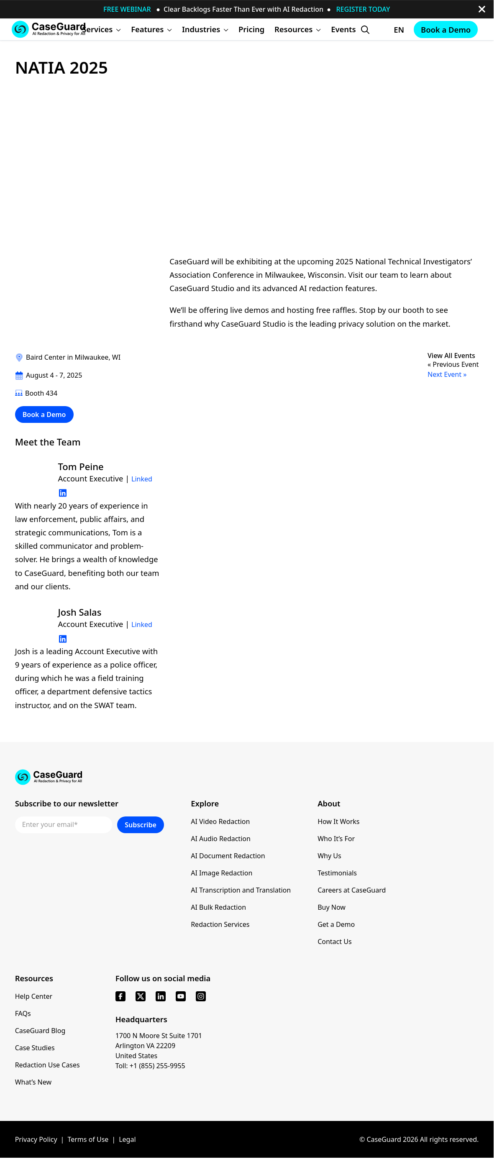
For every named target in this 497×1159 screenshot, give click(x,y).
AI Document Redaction (228, 855)
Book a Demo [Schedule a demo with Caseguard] (446, 29)
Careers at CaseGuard (352, 890)
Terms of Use (87, 1139)
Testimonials (337, 873)
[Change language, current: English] (391, 30)
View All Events (451, 355)
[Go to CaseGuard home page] (48, 29)
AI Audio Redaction (221, 838)
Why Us (329, 855)
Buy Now (332, 907)
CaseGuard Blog (40, 1030)
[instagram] (201, 996)
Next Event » (447, 374)
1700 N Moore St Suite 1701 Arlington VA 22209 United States (158, 1045)
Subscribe (140, 824)
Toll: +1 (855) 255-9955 (150, 1065)
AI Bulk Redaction (218, 907)
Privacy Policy (36, 1139)
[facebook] (120, 996)
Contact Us (334, 941)
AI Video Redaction (220, 821)
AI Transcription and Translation (241, 890)
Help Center (33, 996)
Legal (127, 1139)
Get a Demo (336, 924)
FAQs (23, 1013)
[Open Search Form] (365, 30)
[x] (141, 996)
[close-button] (482, 9)
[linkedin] (161, 996)
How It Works (338, 821)
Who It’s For (336, 838)
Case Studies (35, 1047)
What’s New (33, 1082)
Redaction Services (220, 924)
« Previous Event (453, 364)
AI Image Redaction (221, 873)
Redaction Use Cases (47, 1064)
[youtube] (181, 996)
